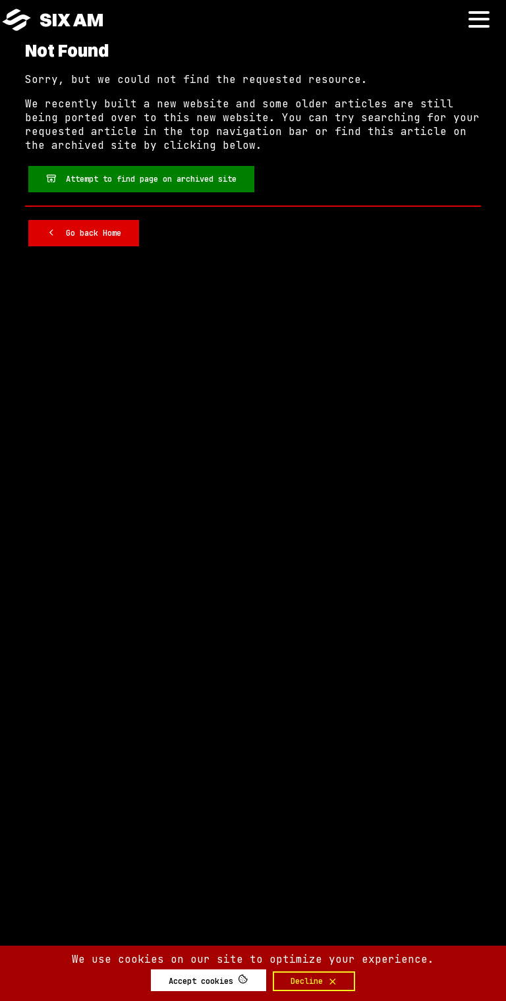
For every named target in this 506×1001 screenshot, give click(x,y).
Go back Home (83, 232)
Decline (314, 981)
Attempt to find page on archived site (141, 178)
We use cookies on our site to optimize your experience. (253, 959)
